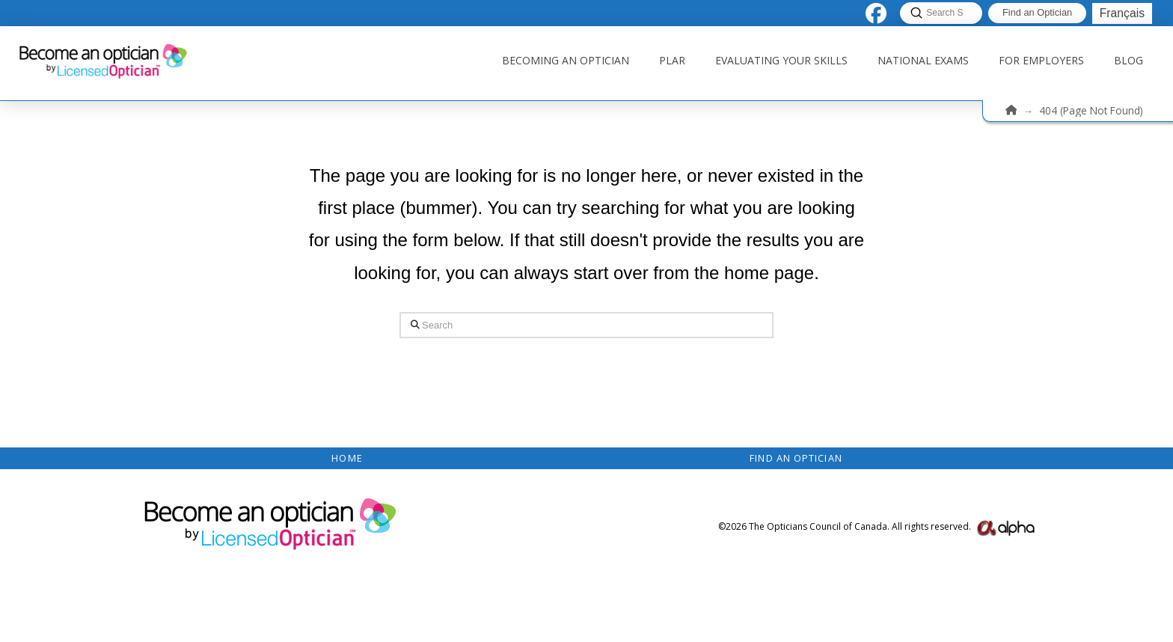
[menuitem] (1121, 13)
